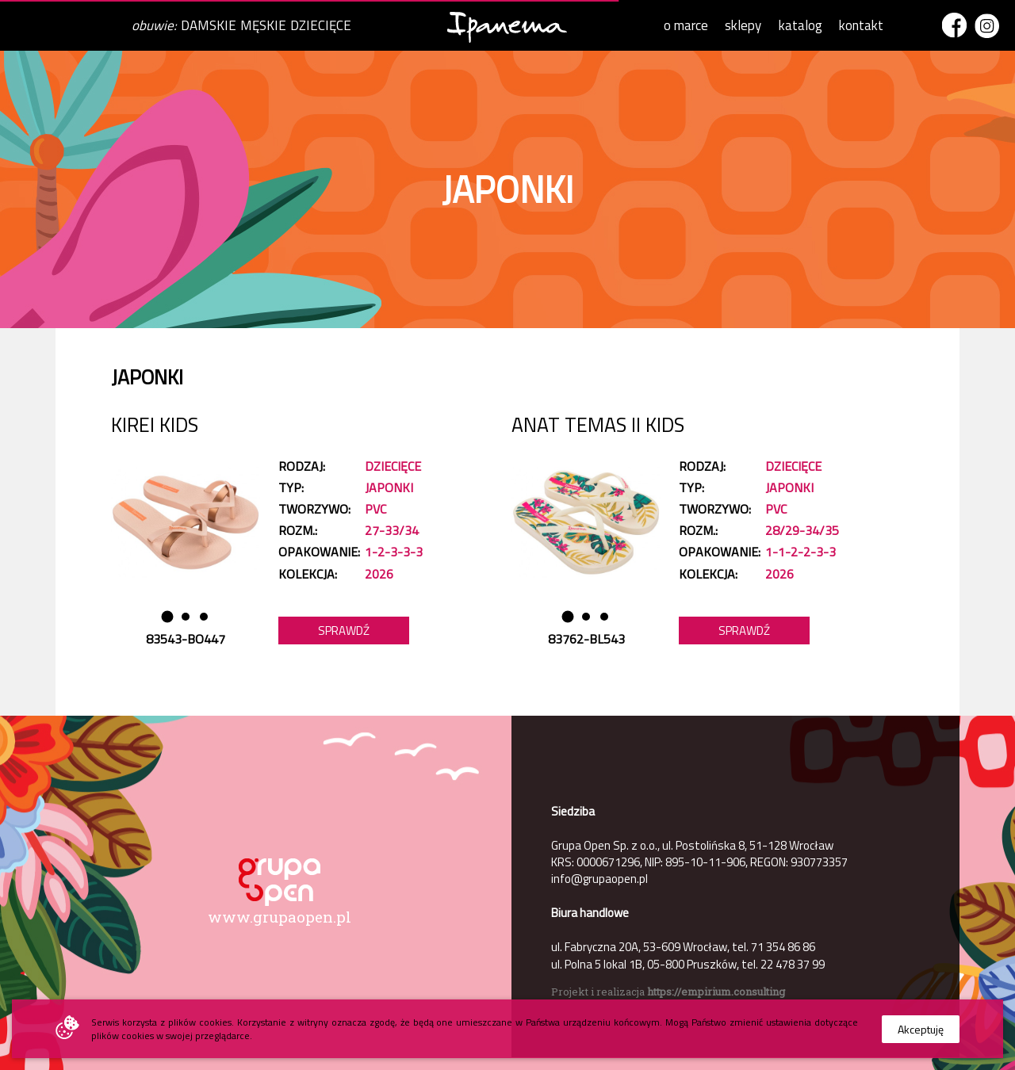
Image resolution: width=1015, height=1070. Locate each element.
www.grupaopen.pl (279, 917)
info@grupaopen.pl (599, 878)
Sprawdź (344, 630)
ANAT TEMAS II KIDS (597, 425)
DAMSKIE (208, 25)
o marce (686, 25)
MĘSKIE (263, 25)
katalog (800, 25)
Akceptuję (921, 1029)
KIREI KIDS (154, 425)
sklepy (743, 25)
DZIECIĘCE (320, 25)
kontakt (861, 25)
